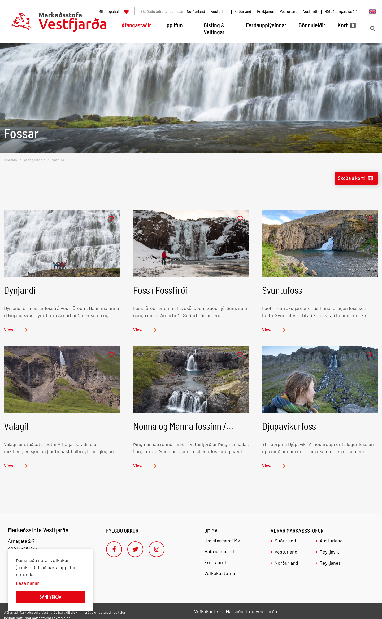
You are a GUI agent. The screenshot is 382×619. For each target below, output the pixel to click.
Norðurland (196, 11)
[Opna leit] (372, 28)
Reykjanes (265, 11)
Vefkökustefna (219, 573)
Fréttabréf (215, 562)
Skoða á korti (351, 178)
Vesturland (288, 11)
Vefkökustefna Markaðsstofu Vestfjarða (235, 611)
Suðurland (243, 11)
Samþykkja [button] (50, 596)
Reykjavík (329, 552)
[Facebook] (114, 549)
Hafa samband (219, 551)
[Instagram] (156, 549)
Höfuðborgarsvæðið (341, 11)
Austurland (220, 11)
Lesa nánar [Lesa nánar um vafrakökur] (27, 583)
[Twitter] (135, 549)
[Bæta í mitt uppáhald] (111, 218)
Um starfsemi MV (222, 540)
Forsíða (11, 159)
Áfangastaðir (34, 159)
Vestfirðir (311, 11)
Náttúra (57, 159)
